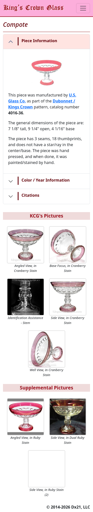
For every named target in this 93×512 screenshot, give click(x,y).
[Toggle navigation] (83, 8)
